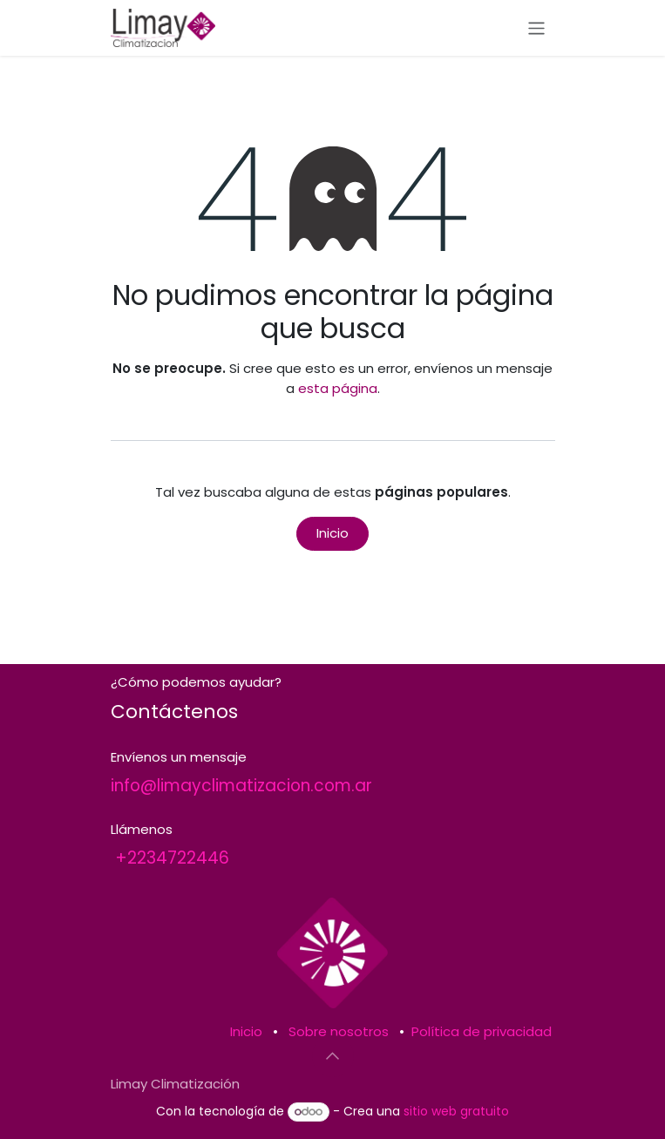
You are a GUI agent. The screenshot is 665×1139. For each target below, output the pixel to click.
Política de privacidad (481, 1031)
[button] (333, 1056)
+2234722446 (172, 858)
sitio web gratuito (456, 1111)
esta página (337, 388)
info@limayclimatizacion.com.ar (241, 785)
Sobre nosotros (338, 1031)
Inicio (332, 533)
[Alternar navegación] (536, 27)
